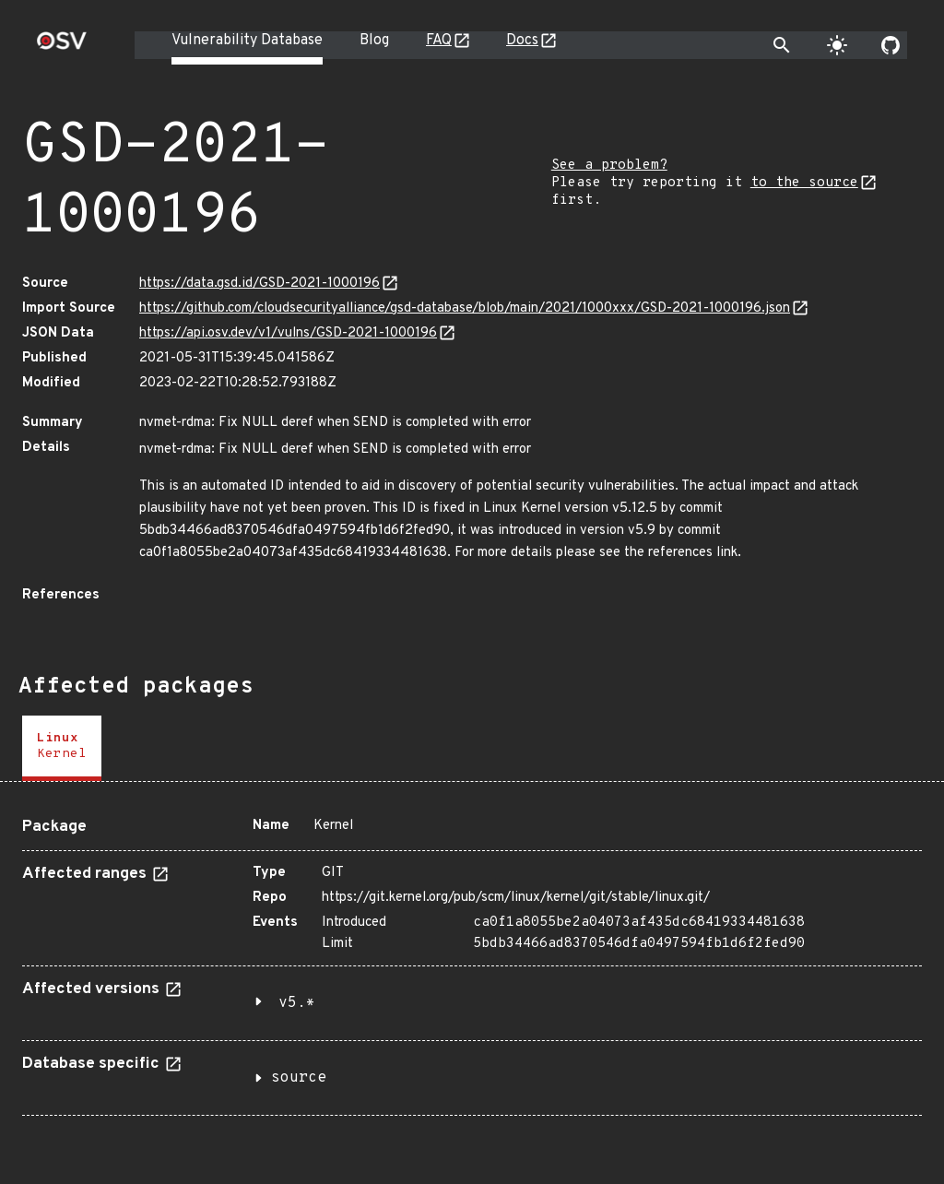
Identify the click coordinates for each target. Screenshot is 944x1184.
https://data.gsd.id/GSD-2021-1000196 (259, 283)
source (298, 1078)
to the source (804, 183)
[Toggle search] (781, 45)
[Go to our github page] (890, 45)
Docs (522, 40)
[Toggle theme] (837, 45)
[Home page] (62, 46)
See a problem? (609, 165)
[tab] (61, 748)
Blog (374, 40)
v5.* (296, 1003)
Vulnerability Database (247, 40)
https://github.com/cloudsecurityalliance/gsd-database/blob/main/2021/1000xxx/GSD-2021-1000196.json (464, 308)
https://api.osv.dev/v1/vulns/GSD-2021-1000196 (288, 333)
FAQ (439, 40)
